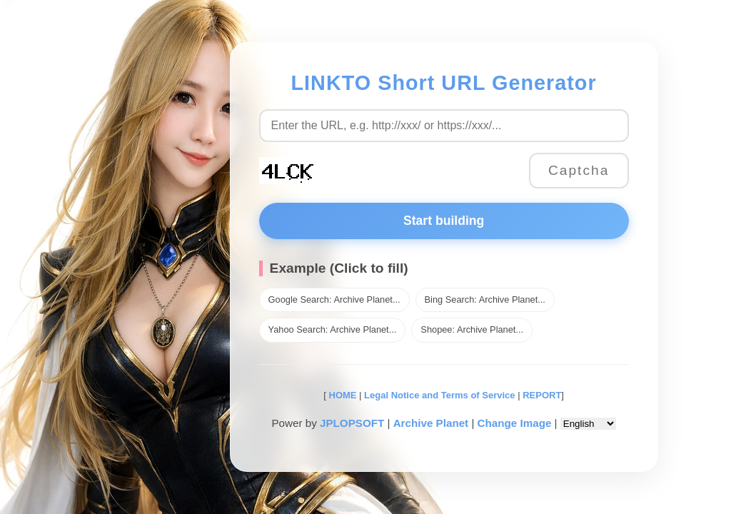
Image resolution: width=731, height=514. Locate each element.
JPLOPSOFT (352, 423)
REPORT (542, 395)
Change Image (515, 423)
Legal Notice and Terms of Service (439, 395)
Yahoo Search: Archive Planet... (332, 329)
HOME (341, 395)
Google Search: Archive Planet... (334, 299)
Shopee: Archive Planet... (471, 329)
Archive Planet (431, 423)
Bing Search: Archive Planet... (485, 299)
